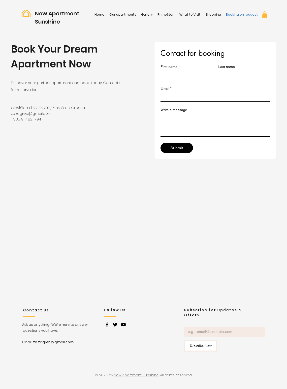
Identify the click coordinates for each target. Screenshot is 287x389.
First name (170, 67)
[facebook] (107, 325)
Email (165, 88)
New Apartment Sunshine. (136, 375)
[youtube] (123, 325)
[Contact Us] (40, 310)
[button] (264, 14)
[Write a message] (215, 125)
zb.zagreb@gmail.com (31, 113)
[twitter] (115, 325)
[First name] (184, 75)
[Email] (213, 96)
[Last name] (242, 75)
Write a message (173, 110)
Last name (226, 67)
